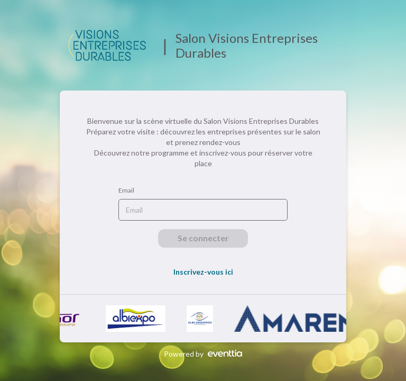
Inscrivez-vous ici (203, 271)
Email (126, 190)
